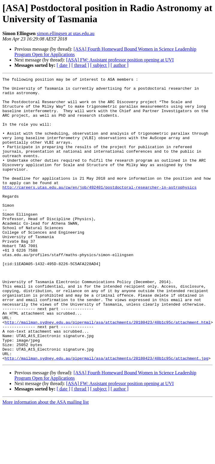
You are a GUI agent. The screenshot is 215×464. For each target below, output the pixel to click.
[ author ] (120, 65)
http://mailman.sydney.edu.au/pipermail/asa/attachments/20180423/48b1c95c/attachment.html (108, 371)
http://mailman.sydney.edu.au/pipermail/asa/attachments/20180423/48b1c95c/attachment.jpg (106, 415)
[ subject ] (99, 65)
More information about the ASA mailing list (45, 458)
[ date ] (63, 65)
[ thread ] (80, 65)
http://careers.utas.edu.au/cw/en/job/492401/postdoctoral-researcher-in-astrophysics (99, 209)
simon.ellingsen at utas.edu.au (65, 33)
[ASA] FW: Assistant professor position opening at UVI (120, 59)
